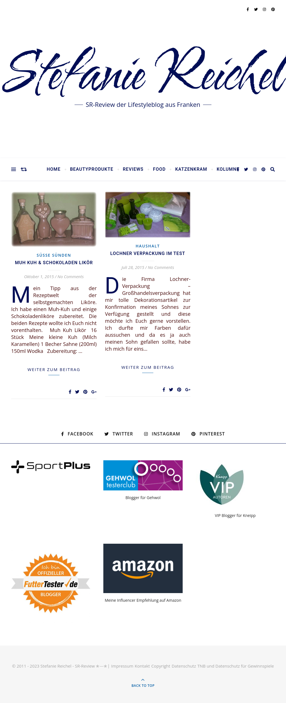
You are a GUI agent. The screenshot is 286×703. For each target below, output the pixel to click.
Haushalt (148, 246)
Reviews (133, 169)
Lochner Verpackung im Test (147, 253)
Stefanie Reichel (143, 75)
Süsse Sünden (54, 255)
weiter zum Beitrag (53, 369)
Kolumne (228, 169)
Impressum (122, 666)
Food (159, 169)
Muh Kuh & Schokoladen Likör (54, 262)
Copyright (160, 666)
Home (53, 169)
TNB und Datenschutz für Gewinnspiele (235, 666)
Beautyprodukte (91, 169)
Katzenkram (191, 169)
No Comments (71, 276)
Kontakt (142, 666)
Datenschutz (183, 666)
